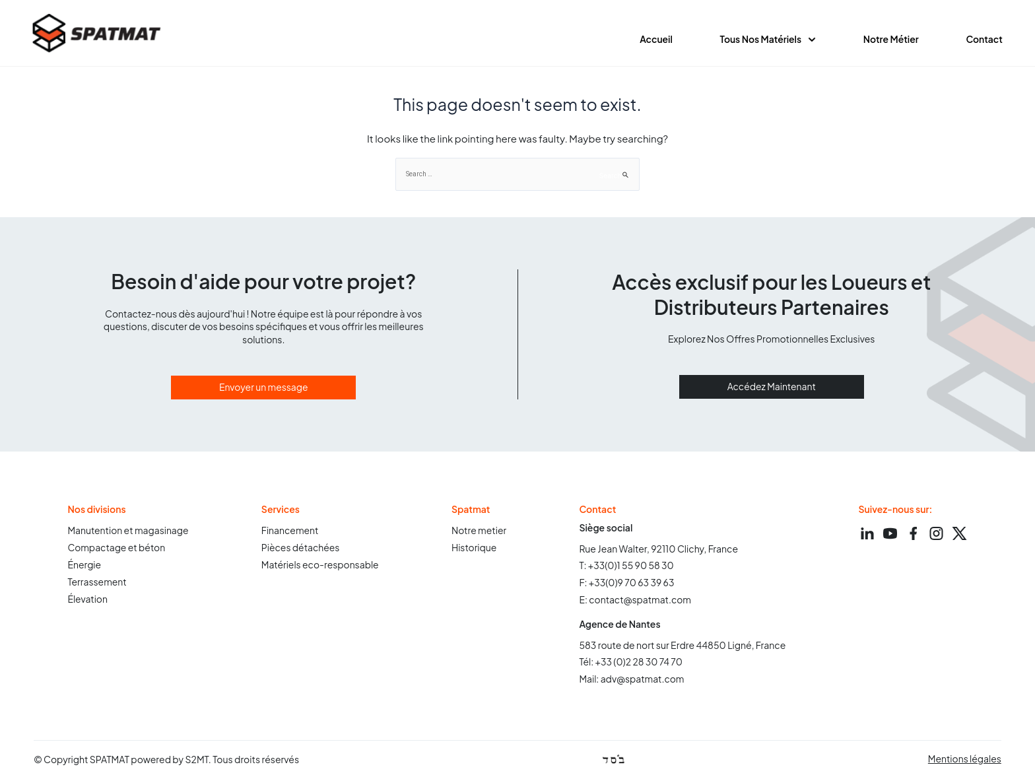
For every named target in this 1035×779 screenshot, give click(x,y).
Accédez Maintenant (771, 388)
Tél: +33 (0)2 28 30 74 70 (632, 663)
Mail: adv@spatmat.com (632, 681)
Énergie (84, 567)
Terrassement (97, 584)
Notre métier (891, 40)
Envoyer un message (263, 389)
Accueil (654, 40)
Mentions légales (964, 760)
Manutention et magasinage (128, 533)
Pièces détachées (300, 550)
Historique (475, 550)
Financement (290, 533)
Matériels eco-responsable (320, 567)
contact (984, 40)
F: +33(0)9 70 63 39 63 (627, 584)
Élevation (87, 601)
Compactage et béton (116, 550)
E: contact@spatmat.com (636, 601)
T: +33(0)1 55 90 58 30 (627, 567)
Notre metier (480, 533)
